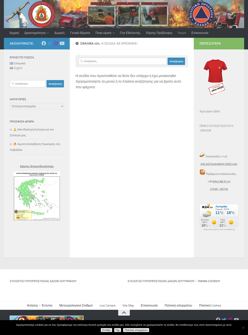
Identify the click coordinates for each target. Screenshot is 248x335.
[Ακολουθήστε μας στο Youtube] (61, 43)
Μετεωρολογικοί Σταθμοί (76, 305)
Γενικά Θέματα (80, 33)
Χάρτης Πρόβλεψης (159, 33)
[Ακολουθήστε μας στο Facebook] (43, 43)
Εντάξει (106, 330)
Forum (182, 33)
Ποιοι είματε (104, 33)
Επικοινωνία (199, 33)
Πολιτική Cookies (210, 305)
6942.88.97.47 (222, 181)
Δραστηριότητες (35, 33)
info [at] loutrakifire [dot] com (219, 164)
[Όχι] (243, 328)
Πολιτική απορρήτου (178, 305)
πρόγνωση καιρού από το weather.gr (219, 230)
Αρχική (14, 33)
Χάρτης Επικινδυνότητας (37, 166)
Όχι (118, 330)
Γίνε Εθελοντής (130, 33)
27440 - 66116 (219, 189)
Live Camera (107, 305)
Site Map (128, 305)
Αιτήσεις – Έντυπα (39, 305)
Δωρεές (59, 33)
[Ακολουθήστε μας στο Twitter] (49, 43)
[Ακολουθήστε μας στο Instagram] (55, 43)
